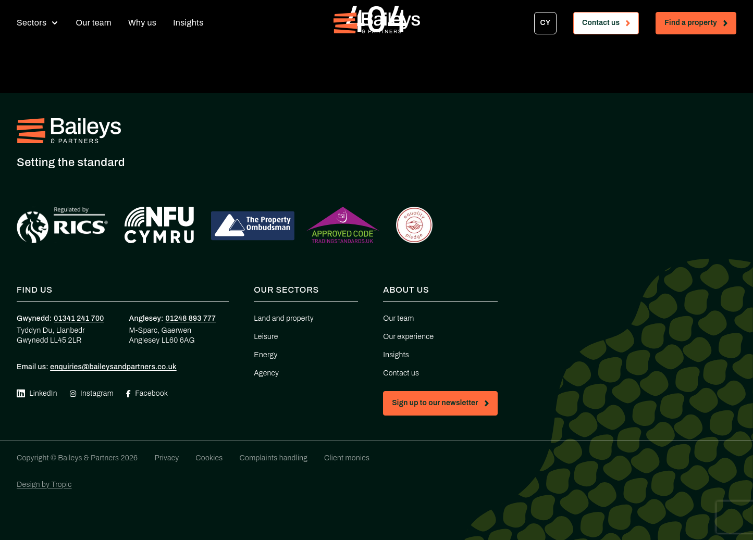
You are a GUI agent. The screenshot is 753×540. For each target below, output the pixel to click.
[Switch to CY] (545, 23)
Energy (265, 355)
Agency (266, 373)
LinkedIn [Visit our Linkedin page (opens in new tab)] (37, 393)
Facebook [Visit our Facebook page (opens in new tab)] (147, 393)
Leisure (266, 337)
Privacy (166, 458)
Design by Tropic (44, 484)
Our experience (408, 337)
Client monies (346, 458)
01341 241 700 (79, 318)
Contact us (610, 25)
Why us (142, 22)
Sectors (31, 22)
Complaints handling (273, 458)
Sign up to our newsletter (444, 405)
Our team (94, 22)
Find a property (700, 25)
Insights (188, 22)
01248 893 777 (191, 318)
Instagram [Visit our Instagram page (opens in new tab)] (92, 393)
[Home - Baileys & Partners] (377, 22)
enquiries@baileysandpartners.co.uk (113, 367)
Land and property (284, 318)
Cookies (209, 458)
